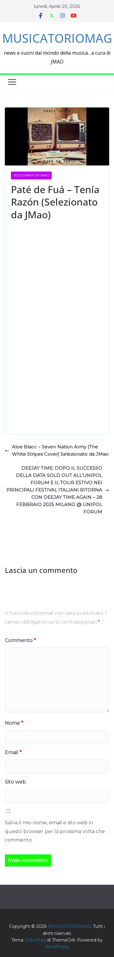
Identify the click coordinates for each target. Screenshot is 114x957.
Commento (20, 640)
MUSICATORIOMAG (57, 38)
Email (13, 752)
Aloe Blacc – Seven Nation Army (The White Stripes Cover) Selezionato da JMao (57, 450)
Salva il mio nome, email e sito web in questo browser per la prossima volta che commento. (55, 831)
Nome (14, 723)
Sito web (15, 782)
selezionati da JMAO (31, 175)
